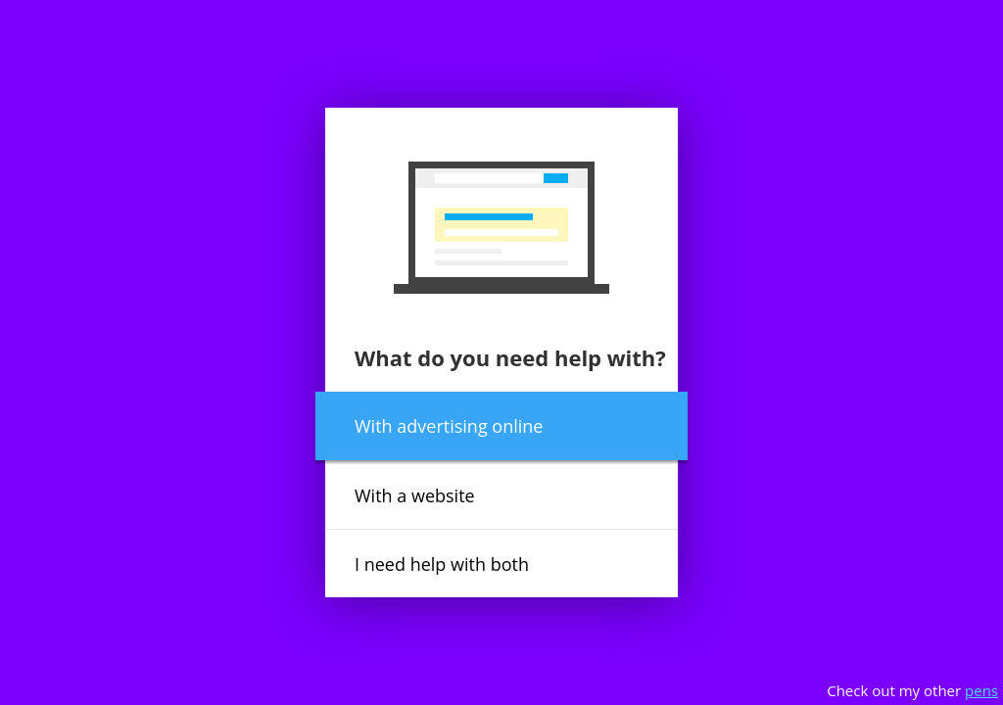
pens (981, 690)
